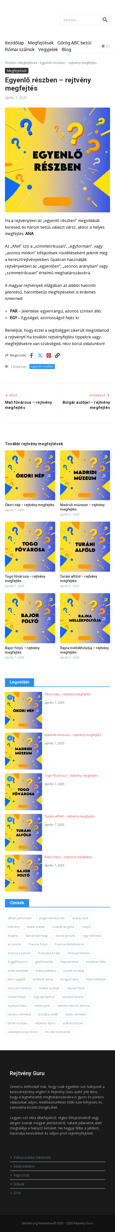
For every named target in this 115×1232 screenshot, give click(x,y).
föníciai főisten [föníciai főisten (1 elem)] (79, 953)
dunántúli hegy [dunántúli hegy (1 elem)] (36, 935)
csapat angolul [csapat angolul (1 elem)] (63, 926)
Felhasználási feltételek (30, 1157)
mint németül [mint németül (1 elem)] (96, 979)
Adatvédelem (22, 1166)
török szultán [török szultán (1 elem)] (17, 1023)
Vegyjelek (48, 49)
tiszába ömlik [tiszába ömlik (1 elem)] (48, 1014)
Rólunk (17, 1184)
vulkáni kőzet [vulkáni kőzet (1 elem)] (73, 1023)
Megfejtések (41, 42)
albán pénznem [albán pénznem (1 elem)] (19, 918)
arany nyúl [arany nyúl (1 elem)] (80, 918)
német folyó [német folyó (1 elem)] (76, 988)
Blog (66, 49)
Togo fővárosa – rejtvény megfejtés (71, 775)
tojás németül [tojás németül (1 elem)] (76, 1014)
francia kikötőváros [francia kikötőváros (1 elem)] (69, 944)
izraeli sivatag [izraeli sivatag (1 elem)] (73, 970)
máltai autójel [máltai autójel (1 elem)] (49, 988)
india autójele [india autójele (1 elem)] (18, 970)
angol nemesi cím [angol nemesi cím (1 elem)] (52, 918)
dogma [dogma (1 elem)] (13, 935)
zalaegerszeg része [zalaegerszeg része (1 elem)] (23, 1032)
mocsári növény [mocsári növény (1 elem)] (20, 988)
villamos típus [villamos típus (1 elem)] (45, 1023)
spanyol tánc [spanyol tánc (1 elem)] (17, 1005)
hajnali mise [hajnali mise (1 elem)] (70, 961)
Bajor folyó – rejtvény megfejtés (68, 857)
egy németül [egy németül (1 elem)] (92, 935)
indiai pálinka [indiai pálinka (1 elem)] (46, 970)
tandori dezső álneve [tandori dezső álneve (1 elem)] (74, 1005)
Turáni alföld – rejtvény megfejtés (70, 816)
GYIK (15, 1193)
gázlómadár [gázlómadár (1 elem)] (44, 961)
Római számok (20, 49)
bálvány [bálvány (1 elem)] (14, 926)
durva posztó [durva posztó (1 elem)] (65, 935)
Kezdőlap (14, 42)
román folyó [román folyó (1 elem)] (17, 996)
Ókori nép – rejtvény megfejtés (29, 505)
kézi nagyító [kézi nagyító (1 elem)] (17, 979)
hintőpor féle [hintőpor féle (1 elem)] (96, 961)
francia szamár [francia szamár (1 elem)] (19, 953)
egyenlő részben (42, 366)
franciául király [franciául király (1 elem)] (49, 953)
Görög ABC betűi (74, 42)
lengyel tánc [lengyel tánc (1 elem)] (70, 979)
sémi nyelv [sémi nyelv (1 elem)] (42, 1005)
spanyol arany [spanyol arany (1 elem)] (73, 996)
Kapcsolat (19, 1175)
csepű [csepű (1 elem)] (86, 926)
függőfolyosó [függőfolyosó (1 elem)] (18, 961)
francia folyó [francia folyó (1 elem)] (37, 944)
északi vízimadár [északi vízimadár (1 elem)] (57, 1032)
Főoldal (10, 62)
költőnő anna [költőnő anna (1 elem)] (43, 979)
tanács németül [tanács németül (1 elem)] (19, 1014)
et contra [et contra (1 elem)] (14, 944)
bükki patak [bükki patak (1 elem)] (36, 926)
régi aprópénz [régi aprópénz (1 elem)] (44, 996)
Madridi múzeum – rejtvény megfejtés (73, 735)
